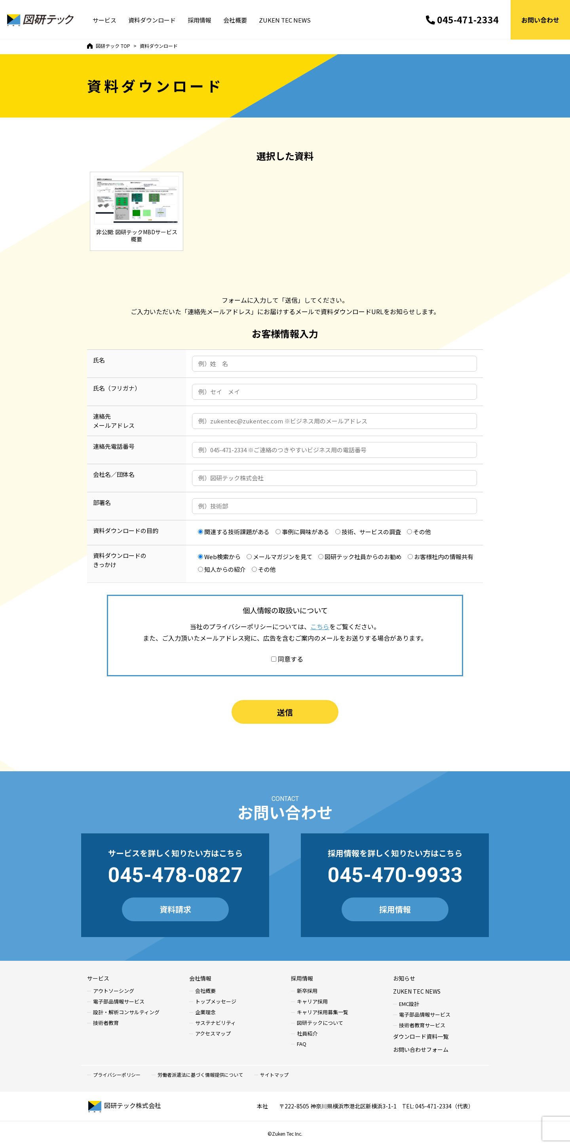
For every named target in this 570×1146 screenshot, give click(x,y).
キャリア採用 (312, 1001)
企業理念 (205, 1012)
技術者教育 (106, 1023)
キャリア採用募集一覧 (322, 1012)
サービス (104, 20)
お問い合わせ (540, 20)
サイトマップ (274, 1075)
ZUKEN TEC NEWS (285, 20)
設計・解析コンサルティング (126, 1012)
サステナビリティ (215, 1023)
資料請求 (175, 909)
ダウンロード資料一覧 (420, 1036)
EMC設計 (409, 1004)
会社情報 (200, 978)
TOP (108, 45)
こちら (319, 626)
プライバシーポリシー (117, 1075)
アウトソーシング (113, 991)
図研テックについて (320, 1023)
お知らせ (404, 978)
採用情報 (199, 20)
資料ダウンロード (152, 20)
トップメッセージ (215, 1001)
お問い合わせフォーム (420, 1049)
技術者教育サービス (422, 1025)
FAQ (301, 1044)
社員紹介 (307, 1033)
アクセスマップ (213, 1033)
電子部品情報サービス (118, 1001)
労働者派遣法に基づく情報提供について (200, 1075)
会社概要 (235, 20)
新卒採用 (307, 991)
